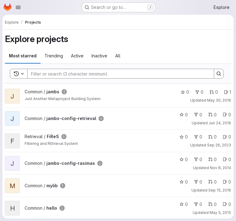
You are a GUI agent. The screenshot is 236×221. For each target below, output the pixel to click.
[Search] (117, 73)
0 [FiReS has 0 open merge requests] (212, 136)
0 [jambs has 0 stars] (185, 92)
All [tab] (117, 55)
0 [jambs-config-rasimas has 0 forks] (198, 159)
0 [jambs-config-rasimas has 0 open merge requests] (212, 159)
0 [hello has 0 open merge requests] (212, 204)
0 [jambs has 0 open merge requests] (214, 92)
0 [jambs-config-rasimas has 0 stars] (183, 159)
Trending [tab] (54, 55)
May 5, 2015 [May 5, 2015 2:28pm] (220, 212)
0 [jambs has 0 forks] (199, 92)
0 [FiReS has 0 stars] (183, 136)
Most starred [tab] (23, 55)
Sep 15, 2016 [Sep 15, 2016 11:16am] (219, 190)
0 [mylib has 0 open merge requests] (212, 181)
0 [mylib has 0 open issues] (227, 181)
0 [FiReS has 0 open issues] (227, 136)
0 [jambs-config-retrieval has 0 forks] (198, 114)
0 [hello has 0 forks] (198, 204)
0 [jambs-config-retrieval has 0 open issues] (227, 114)
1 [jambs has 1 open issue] (227, 92)
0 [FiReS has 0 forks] (198, 136)
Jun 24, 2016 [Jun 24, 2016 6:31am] (220, 123)
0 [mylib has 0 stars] (183, 181)
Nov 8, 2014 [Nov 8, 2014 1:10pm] (220, 167)
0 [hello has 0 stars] (183, 204)
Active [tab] (77, 55)
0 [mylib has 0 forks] (198, 181)
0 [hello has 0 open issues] (227, 204)
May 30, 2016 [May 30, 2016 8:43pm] (219, 100)
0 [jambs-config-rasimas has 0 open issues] (227, 159)
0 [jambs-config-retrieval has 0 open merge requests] (212, 114)
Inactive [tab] (99, 55)
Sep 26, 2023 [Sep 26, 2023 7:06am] (219, 145)
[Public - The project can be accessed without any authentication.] (64, 91)
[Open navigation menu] (18, 7)
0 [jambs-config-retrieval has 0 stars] (183, 114)
